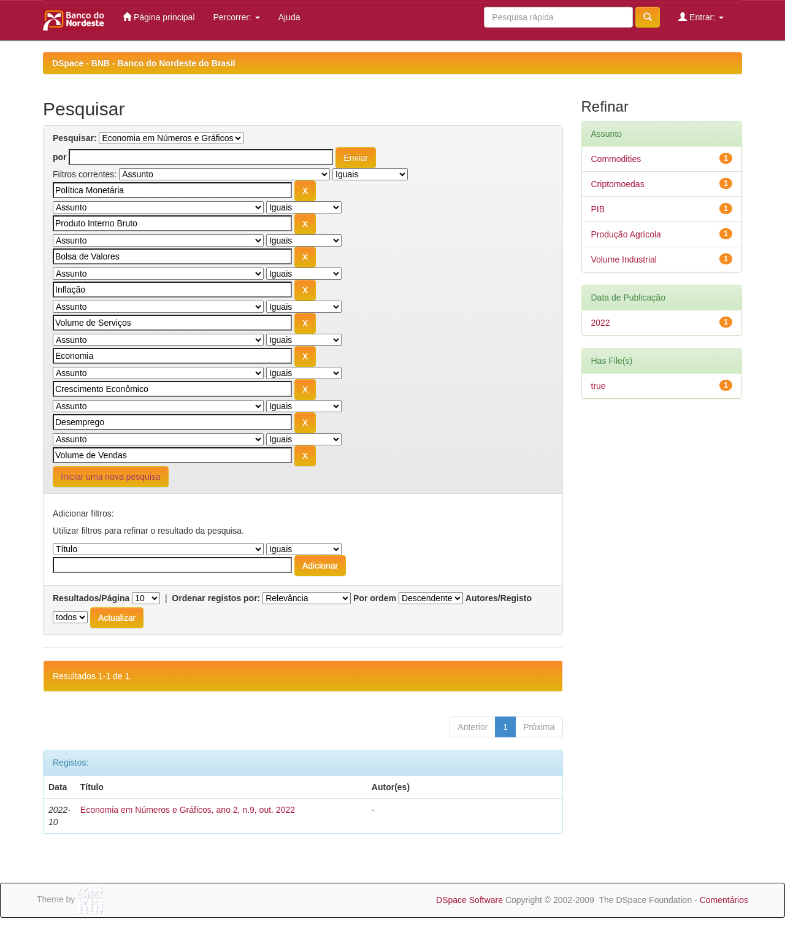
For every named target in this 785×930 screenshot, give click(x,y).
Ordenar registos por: (216, 598)
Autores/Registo (498, 598)
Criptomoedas (618, 184)
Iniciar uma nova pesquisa (111, 477)
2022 (600, 323)
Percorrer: (236, 17)
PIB (598, 209)
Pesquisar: (75, 138)
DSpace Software (469, 900)
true (598, 386)
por (60, 157)
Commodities (616, 159)
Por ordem (374, 598)
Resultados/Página (91, 598)
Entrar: (701, 17)
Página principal (159, 17)
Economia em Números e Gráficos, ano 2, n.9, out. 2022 (187, 810)
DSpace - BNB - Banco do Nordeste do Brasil (144, 63)
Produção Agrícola (626, 234)
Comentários (724, 900)
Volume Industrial (624, 259)
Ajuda (289, 17)
